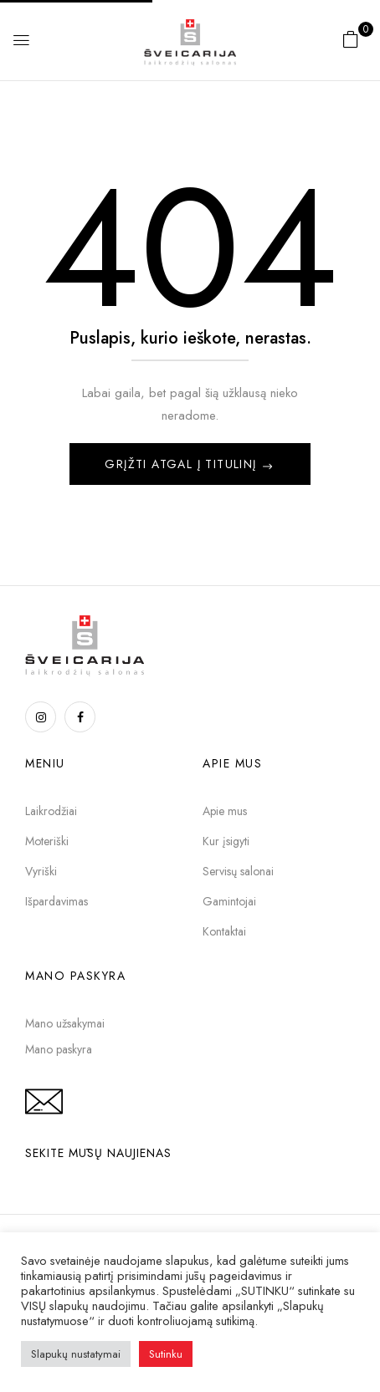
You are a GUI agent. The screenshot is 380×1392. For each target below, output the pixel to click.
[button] (350, 39)
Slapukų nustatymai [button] (76, 1354)
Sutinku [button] (165, 1354)
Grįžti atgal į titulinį (183, 464)
